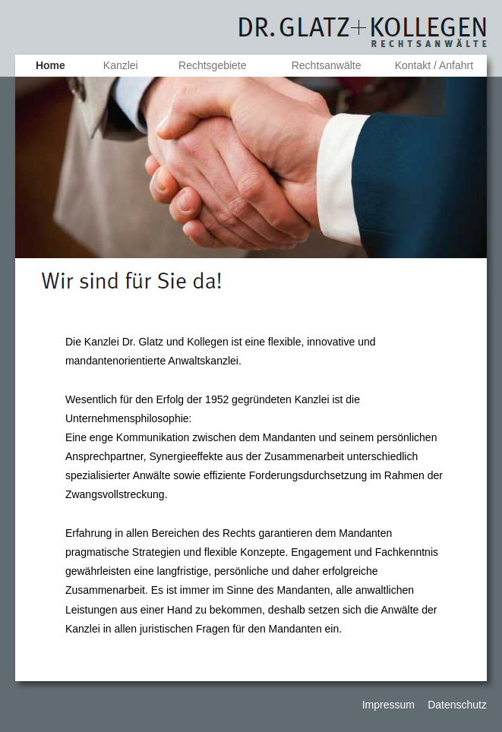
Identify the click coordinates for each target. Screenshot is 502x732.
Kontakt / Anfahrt (434, 65)
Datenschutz (457, 705)
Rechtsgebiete (212, 65)
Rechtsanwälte (327, 65)
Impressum (390, 705)
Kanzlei (120, 65)
